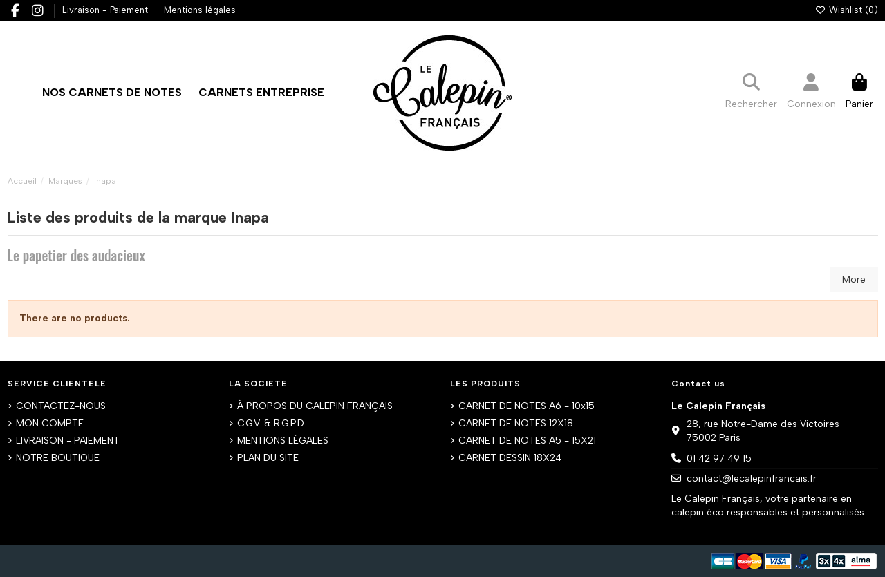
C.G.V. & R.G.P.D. (271, 423)
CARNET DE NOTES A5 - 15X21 (527, 440)
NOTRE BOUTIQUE (58, 458)
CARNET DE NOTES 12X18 (515, 423)
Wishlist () (845, 10)
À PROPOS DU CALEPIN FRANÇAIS (315, 406)
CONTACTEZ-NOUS (61, 406)
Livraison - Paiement (106, 10)
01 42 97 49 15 (719, 458)
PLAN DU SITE (268, 458)
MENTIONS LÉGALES (282, 440)
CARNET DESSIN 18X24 (509, 458)
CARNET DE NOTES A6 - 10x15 (526, 406)
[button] (261, 92)
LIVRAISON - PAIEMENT (68, 440)
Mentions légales (200, 10)
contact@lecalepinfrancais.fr (752, 478)
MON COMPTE (50, 423)
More (854, 279)
